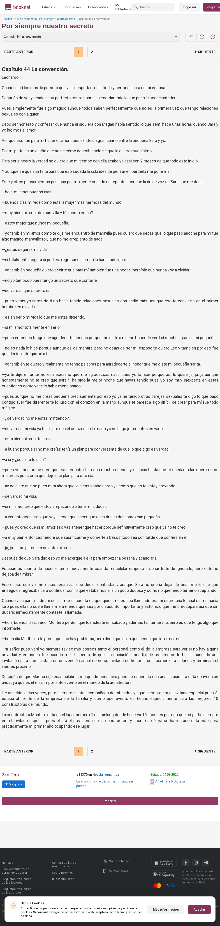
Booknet (7, 19)
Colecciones (98, 7)
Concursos (72, 7)
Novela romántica (26, 19)
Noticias (7, 862)
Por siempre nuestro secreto (57, 19)
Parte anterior (18, 52)
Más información (166, 909)
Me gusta (13, 784)
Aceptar (199, 909)
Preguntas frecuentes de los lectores (16, 880)
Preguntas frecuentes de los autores (16, 890)
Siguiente (204, 52)
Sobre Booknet (62, 872)
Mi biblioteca (123, 7)
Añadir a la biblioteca (170, 781)
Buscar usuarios (63, 879)
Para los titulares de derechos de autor (15, 870)
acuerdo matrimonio (112, 781)
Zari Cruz (11, 775)
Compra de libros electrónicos (64, 864)
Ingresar (190, 7)
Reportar (110, 801)
